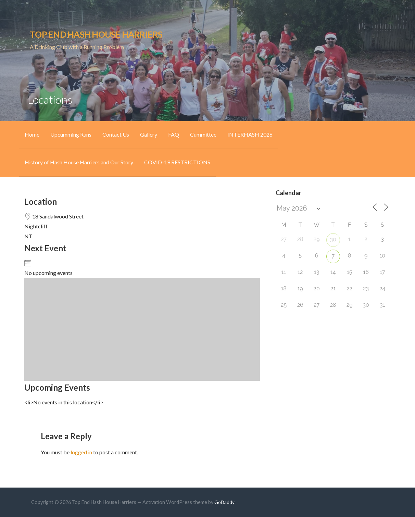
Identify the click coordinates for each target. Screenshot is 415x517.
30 (333, 239)
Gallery (148, 134)
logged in (81, 452)
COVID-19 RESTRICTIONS (177, 162)
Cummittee (203, 134)
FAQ (173, 134)
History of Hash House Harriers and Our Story (79, 162)
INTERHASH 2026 (250, 134)
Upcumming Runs (70, 134)
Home (32, 134)
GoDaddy (224, 502)
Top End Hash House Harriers (96, 34)
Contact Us (115, 134)
